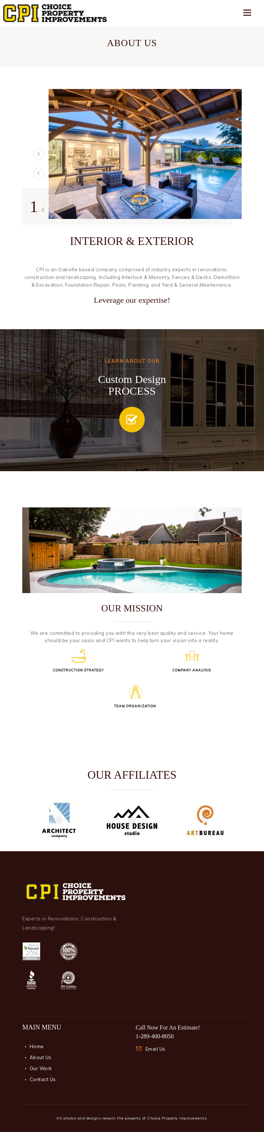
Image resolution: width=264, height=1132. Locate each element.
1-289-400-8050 (155, 1036)
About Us (41, 1057)
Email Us (156, 1049)
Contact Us (43, 1079)
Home (37, 1046)
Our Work (41, 1068)
